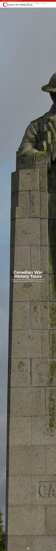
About (28, 3)
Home (24, 3)
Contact (31, 5)
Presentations (25, 5)
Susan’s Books (44, 3)
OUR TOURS (27, 284)
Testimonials (36, 3)
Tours (31, 3)
